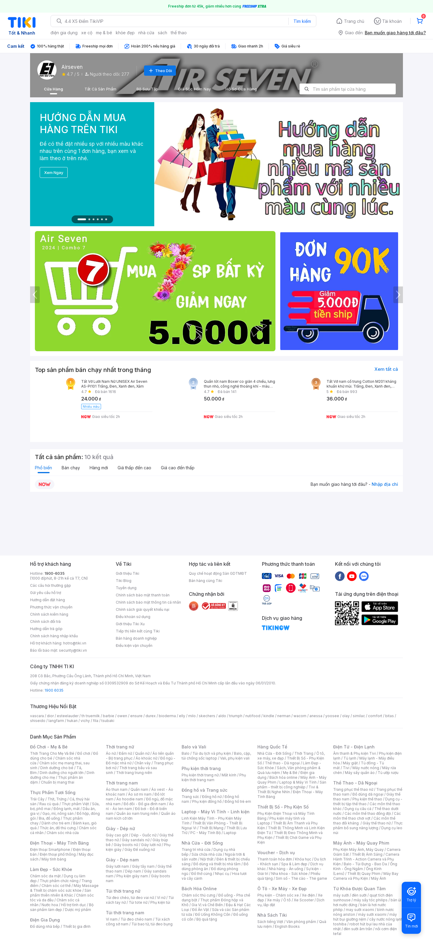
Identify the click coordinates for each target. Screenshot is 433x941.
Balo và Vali (194, 746)
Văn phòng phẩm (301, 921)
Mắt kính (229, 775)
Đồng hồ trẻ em (238, 801)
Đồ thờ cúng (201, 873)
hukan (72, 720)
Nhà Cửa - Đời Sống (202, 842)
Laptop (230, 832)
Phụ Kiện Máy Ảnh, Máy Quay (358, 849)
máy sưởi (341, 895)
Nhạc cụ (222, 873)
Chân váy (142, 763)
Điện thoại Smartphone (50, 849)
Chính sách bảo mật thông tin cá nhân (148, 602)
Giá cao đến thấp (178, 467)
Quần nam (139, 789)
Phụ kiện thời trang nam (214, 777)
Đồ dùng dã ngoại (367, 794)
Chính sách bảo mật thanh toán (143, 595)
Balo (185, 753)
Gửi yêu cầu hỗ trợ (45, 592)
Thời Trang (303, 753)
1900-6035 (55, 573)
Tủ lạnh (349, 758)
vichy (85, 720)
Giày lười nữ (151, 844)
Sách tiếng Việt (270, 921)
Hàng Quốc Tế (272, 746)
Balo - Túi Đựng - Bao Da (365, 864)
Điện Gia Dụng (45, 919)
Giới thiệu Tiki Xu (130, 624)
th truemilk (90, 716)
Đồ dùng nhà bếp (45, 926)
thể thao (179, 32)
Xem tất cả (386, 369)
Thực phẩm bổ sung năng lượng (368, 825)
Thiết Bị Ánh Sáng (367, 854)
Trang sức (190, 796)
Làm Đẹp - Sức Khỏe (51, 869)
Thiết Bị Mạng (211, 828)
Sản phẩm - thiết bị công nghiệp (291, 784)
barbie (108, 716)
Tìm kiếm (302, 21)
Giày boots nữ (126, 844)
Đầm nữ (125, 753)
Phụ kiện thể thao (367, 799)
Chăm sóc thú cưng (198, 895)
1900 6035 (54, 690)
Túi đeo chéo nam (136, 919)
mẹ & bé (104, 32)
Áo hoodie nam (129, 799)
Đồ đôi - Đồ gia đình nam (145, 804)
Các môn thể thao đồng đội (368, 813)
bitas (389, 716)
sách (162, 32)
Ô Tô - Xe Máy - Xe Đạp (282, 888)
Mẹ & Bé (290, 772)
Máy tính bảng (53, 859)
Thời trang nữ (120, 746)
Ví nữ (161, 897)
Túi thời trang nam (125, 912)
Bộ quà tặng (206, 919)
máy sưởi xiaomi (372, 914)
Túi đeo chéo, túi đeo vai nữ (130, 897)
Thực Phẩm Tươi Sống (52, 792)
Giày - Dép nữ (120, 828)
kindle (268, 716)
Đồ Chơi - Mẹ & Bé (49, 746)
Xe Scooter (304, 900)
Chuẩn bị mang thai (57, 782)
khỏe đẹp (125, 32)
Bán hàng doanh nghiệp (136, 638)
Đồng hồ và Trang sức (204, 790)
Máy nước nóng (365, 768)
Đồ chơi (83, 753)
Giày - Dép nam (122, 859)
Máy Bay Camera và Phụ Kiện (365, 876)
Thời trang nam (122, 782)
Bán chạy (71, 467)
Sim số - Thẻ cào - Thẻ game (301, 878)
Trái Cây (37, 799)
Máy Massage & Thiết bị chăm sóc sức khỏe (64, 888)
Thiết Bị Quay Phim (363, 873)
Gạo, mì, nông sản (58, 813)
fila (95, 720)
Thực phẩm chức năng (59, 881)
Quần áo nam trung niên (137, 813)
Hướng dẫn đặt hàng (47, 600)
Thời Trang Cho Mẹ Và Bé (52, 753)
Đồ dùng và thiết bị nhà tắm (217, 864)
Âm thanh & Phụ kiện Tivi (354, 753)
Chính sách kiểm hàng (49, 614)
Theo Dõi (160, 71)
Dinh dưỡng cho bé (56, 768)
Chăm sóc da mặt (45, 876)
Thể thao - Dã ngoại (282, 763)
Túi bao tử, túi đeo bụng (152, 924)
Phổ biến (43, 467)
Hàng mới (99, 467)
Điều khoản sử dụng (133, 616)
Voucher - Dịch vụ (276, 852)
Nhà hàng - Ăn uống (286, 868)
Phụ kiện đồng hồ (207, 801)
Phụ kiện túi (160, 902)
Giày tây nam (143, 866)
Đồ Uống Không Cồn (212, 914)
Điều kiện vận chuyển (134, 645)
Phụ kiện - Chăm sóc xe (278, 895)
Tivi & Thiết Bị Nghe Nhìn (287, 789)
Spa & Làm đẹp (294, 864)
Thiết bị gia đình (77, 926)
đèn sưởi (359, 895)
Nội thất (206, 859)
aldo (222, 716)
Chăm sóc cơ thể (56, 885)
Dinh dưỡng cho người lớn (62, 772)
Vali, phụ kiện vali (235, 758)
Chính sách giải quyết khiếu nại (142, 609)
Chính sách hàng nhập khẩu (54, 636)
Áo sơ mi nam (140, 794)
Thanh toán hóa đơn (274, 859)
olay (346, 716)
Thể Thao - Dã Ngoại (355, 782)
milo (192, 716)
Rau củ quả (49, 804)
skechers (207, 716)
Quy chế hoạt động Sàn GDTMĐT (218, 573)
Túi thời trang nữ (123, 891)
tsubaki (107, 720)
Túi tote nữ (138, 902)
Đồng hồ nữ (212, 796)
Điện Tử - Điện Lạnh (354, 746)
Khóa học (303, 859)
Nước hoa (49, 905)
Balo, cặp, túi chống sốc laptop (216, 755)
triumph (235, 716)
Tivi (346, 768)
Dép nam (133, 871)
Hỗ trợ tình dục (73, 905)
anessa (315, 716)
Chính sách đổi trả (45, 621)
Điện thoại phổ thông (58, 854)
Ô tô (287, 900)
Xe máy (273, 900)
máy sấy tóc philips (371, 900)
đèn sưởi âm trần (358, 929)
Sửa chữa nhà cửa (207, 854)
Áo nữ (111, 753)
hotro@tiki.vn (74, 643)
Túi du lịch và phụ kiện (211, 753)
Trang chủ (354, 21)
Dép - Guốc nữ (143, 835)
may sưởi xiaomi (360, 909)
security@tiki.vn (73, 650)
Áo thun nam (116, 789)
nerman (283, 716)
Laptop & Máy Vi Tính (298, 782)
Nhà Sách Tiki (272, 915)
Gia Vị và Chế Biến (207, 905)
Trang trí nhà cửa (196, 849)
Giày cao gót (117, 835)
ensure (136, 716)
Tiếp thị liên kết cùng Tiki (138, 631)
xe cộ (86, 32)
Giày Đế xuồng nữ (139, 849)
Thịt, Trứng (57, 799)
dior (50, 716)
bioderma (167, 716)
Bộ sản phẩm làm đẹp (62, 907)
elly (182, 716)
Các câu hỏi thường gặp (50, 585)
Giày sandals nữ (135, 840)
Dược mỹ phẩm (78, 909)
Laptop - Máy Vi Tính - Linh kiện (216, 811)
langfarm (56, 720)
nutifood (252, 716)
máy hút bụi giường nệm (365, 916)
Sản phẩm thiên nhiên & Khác (60, 892)
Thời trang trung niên (134, 772)
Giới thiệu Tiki (127, 573)
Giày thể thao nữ (377, 823)
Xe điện (308, 895)
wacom (299, 716)
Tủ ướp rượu (388, 772)
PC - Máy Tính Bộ (205, 832)
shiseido (37, 720)
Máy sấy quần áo (360, 772)
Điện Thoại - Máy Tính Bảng (59, 842)
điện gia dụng (64, 32)
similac (359, 716)
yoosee (332, 716)
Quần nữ (142, 753)
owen (122, 716)
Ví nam (112, 919)
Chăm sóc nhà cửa (63, 832)
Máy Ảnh (378, 878)
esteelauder (67, 716)
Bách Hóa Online (199, 888)
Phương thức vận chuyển (51, 607)
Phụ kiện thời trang (201, 768)
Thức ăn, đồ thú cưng (58, 828)
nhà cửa (146, 32)
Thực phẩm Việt (75, 804)
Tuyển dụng (126, 588)
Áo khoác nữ (146, 758)
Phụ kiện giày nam (132, 876)
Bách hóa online (283, 777)
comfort (375, 716)
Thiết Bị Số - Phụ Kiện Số (283, 806)
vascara (37, 716)
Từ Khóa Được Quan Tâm (359, 888)
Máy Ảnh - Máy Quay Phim (361, 842)
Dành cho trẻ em (55, 823)
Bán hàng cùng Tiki (205, 580)
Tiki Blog (123, 580)
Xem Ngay (53, 172)
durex (151, 716)
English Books (287, 926)
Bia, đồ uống (49, 818)
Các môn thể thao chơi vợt (367, 816)
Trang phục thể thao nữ (353, 789)
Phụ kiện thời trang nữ (200, 775)
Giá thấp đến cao (134, 467)
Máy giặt (350, 763)
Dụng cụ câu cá (358, 808)
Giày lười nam (117, 866)
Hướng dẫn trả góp (46, 628)
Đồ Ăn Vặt (200, 909)
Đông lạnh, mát (67, 808)
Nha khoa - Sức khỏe (289, 873)
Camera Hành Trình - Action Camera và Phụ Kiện (366, 859)
